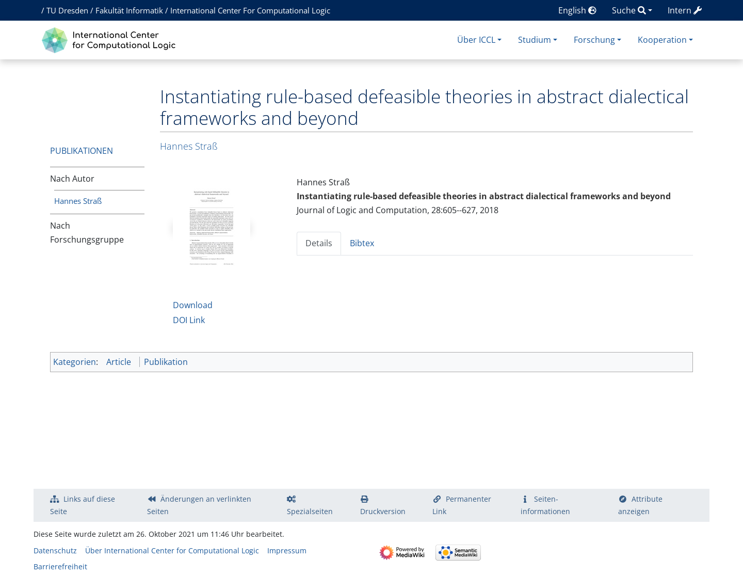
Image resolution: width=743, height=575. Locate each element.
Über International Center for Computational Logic (172, 550)
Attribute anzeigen (640, 505)
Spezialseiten (310, 511)
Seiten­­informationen (545, 505)
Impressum (286, 550)
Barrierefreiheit (60, 566)
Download (193, 305)
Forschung (594, 39)
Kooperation (662, 39)
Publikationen (81, 150)
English (577, 10)
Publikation (166, 362)
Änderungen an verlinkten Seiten (199, 505)
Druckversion (383, 511)
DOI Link (189, 320)
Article (118, 362)
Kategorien (74, 362)
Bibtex (362, 243)
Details (318, 243)
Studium (534, 39)
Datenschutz (55, 550)
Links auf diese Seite (82, 505)
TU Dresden (67, 10)
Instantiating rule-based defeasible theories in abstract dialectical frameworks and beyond (484, 196)
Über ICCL (476, 39)
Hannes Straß (78, 201)
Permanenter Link (461, 505)
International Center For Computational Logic (250, 10)
